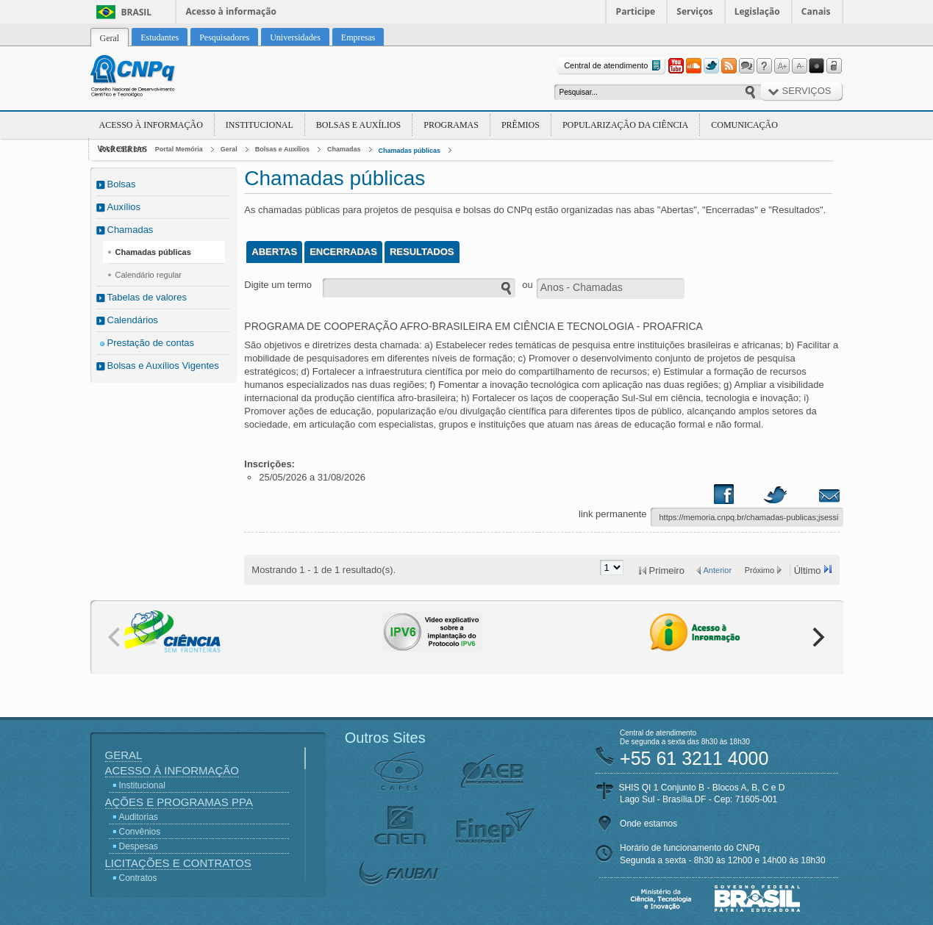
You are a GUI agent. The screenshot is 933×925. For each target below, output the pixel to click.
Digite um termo (278, 284)
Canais (816, 11)
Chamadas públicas (410, 150)
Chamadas (344, 149)
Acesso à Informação (151, 125)
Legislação (757, 11)
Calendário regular (148, 274)
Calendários (132, 319)
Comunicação (744, 125)
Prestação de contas (151, 342)
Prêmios (520, 125)
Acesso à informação (231, 11)
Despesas (138, 846)
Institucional (259, 125)
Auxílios (124, 206)
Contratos (138, 878)
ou (527, 284)
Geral (229, 149)
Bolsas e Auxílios (358, 125)
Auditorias (138, 817)
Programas (451, 125)
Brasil (136, 12)
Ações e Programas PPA (179, 802)
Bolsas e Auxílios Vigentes (163, 365)
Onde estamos (648, 823)
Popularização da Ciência (625, 125)
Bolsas (121, 184)
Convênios (140, 832)
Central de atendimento (613, 65)
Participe (636, 11)
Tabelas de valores (147, 297)
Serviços (694, 11)
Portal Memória (179, 149)
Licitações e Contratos (178, 863)
